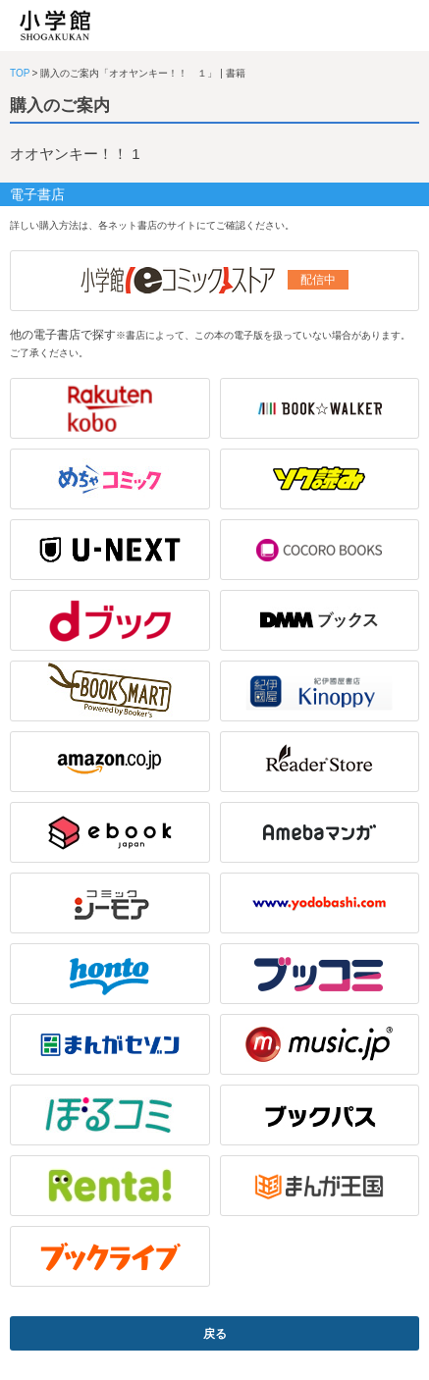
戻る (215, 1334)
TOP (19, 73)
